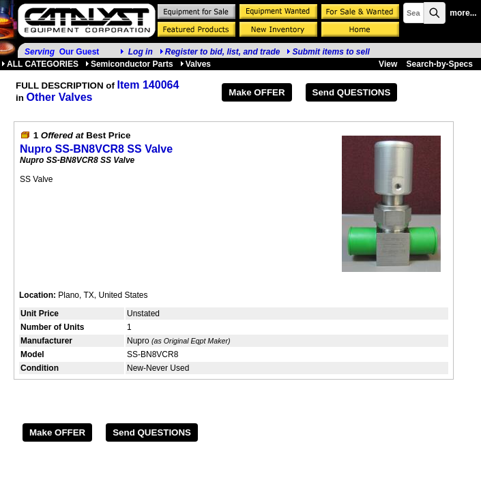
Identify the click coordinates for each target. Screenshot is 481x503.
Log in (140, 52)
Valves (195, 64)
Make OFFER (257, 92)
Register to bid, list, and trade (222, 52)
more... (463, 13)
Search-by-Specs (440, 64)
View (388, 64)
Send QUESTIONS (351, 92)
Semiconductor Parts (129, 64)
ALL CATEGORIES (39, 64)
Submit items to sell (328, 52)
